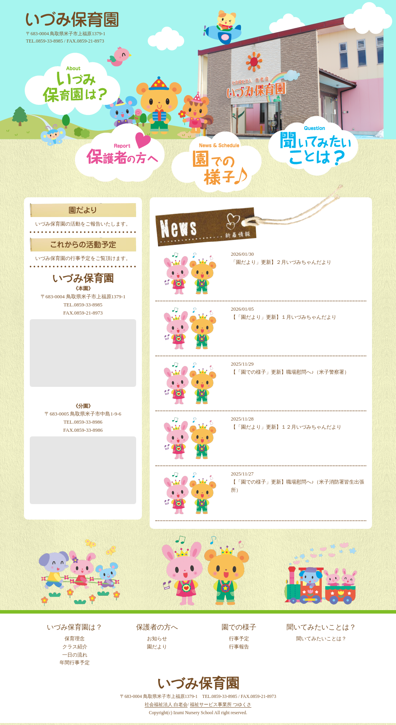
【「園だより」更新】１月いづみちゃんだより (283, 317)
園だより (157, 647)
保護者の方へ (157, 627)
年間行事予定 (75, 662)
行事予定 (239, 638)
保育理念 (75, 638)
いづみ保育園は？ (74, 627)
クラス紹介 (74, 647)
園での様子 (239, 627)
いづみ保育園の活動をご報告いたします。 (83, 224)
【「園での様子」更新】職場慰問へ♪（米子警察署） (290, 372)
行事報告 (239, 647)
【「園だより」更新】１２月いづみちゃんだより (286, 427)
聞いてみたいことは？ (321, 627)
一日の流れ (74, 655)
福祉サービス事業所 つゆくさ (220, 704)
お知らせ (157, 638)
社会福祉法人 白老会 (166, 704)
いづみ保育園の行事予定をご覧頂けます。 (83, 258)
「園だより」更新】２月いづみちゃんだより (281, 262)
